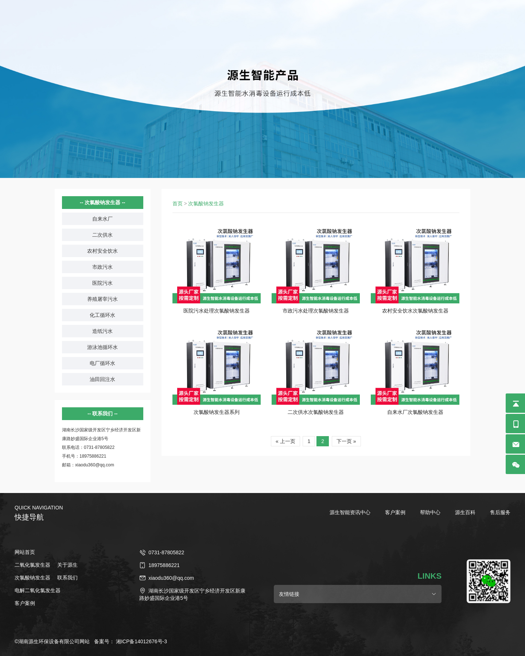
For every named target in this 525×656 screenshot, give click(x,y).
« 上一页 (285, 441)
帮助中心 (430, 512)
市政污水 (102, 267)
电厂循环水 (102, 363)
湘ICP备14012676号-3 (141, 641)
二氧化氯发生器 (270, 27)
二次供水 (102, 235)
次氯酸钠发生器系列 (217, 412)
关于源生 (67, 565)
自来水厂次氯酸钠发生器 (415, 412)
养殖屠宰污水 (102, 299)
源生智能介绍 (364, 27)
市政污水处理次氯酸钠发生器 (316, 311)
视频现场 (319, 27)
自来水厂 (102, 219)
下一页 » (346, 441)
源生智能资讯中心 (350, 512)
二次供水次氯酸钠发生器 (316, 412)
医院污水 (102, 283)
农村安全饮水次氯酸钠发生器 (415, 311)
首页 (177, 203)
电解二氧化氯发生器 (150, 27)
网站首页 (96, 27)
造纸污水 (102, 331)
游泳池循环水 (102, 347)
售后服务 (500, 512)
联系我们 (67, 578)
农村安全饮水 (102, 251)
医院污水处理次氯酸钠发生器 (216, 311)
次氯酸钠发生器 (213, 27)
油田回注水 (102, 379)
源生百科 (465, 512)
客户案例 (395, 512)
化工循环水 (102, 315)
